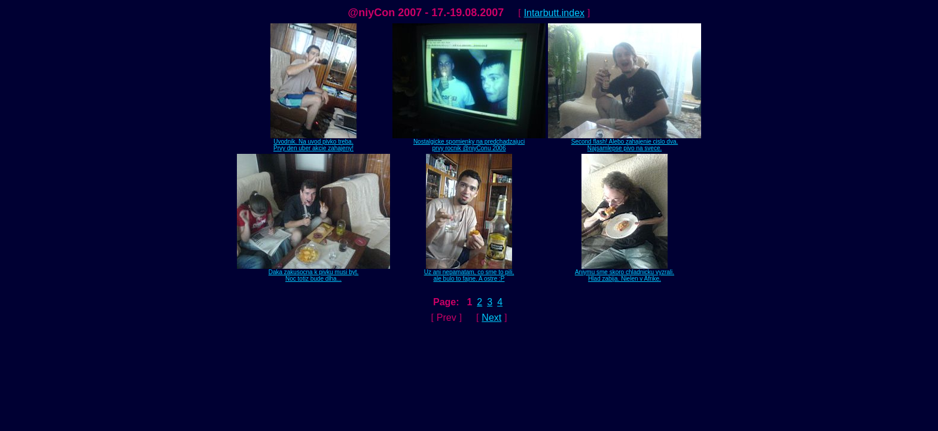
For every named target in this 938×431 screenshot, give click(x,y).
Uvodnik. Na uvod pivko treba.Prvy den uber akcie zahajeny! (313, 142)
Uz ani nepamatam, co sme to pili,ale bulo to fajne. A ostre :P (469, 272)
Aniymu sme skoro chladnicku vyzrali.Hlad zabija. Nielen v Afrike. (624, 272)
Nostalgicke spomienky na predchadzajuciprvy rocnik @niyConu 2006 (469, 142)
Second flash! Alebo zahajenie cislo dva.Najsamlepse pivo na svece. (624, 142)
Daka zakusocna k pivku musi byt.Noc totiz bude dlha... (313, 272)
